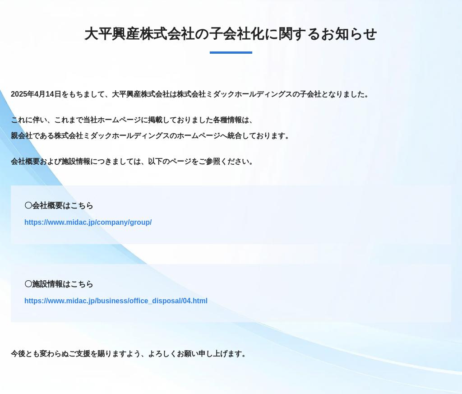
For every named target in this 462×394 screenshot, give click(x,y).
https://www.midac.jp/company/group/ (88, 222)
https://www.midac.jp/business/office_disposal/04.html (116, 301)
